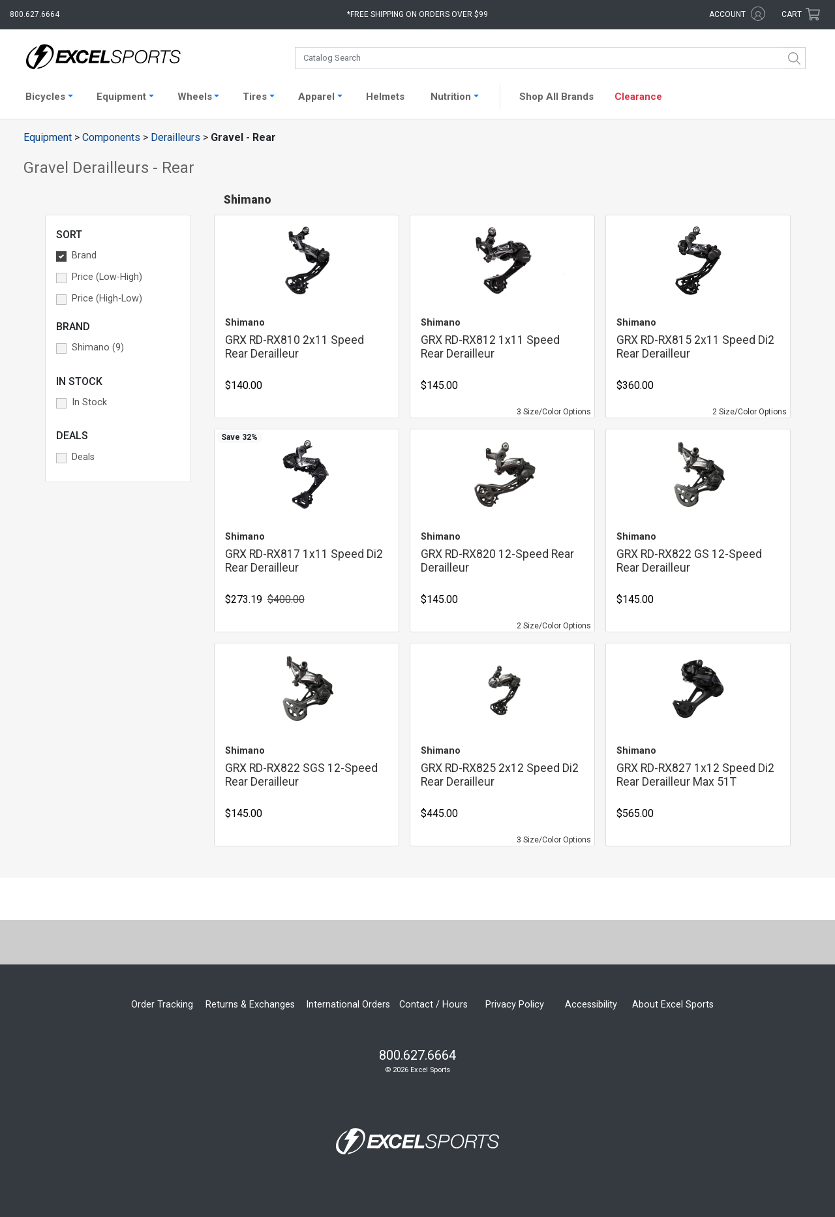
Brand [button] (84, 255)
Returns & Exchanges (250, 1004)
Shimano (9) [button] (98, 347)
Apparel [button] (316, 96)
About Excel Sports (673, 1004)
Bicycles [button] (45, 96)
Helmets (385, 96)
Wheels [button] (194, 96)
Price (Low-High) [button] (107, 277)
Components (111, 137)
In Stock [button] (89, 402)
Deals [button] (83, 457)
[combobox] (550, 58)
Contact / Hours (433, 1004)
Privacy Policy (514, 1004)
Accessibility (591, 1004)
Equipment (47, 137)
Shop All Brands (556, 96)
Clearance (638, 96)
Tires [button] (255, 96)
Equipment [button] (121, 96)
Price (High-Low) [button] (107, 298)
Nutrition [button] (451, 96)
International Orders (348, 1004)
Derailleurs (175, 137)
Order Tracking (162, 1004)
